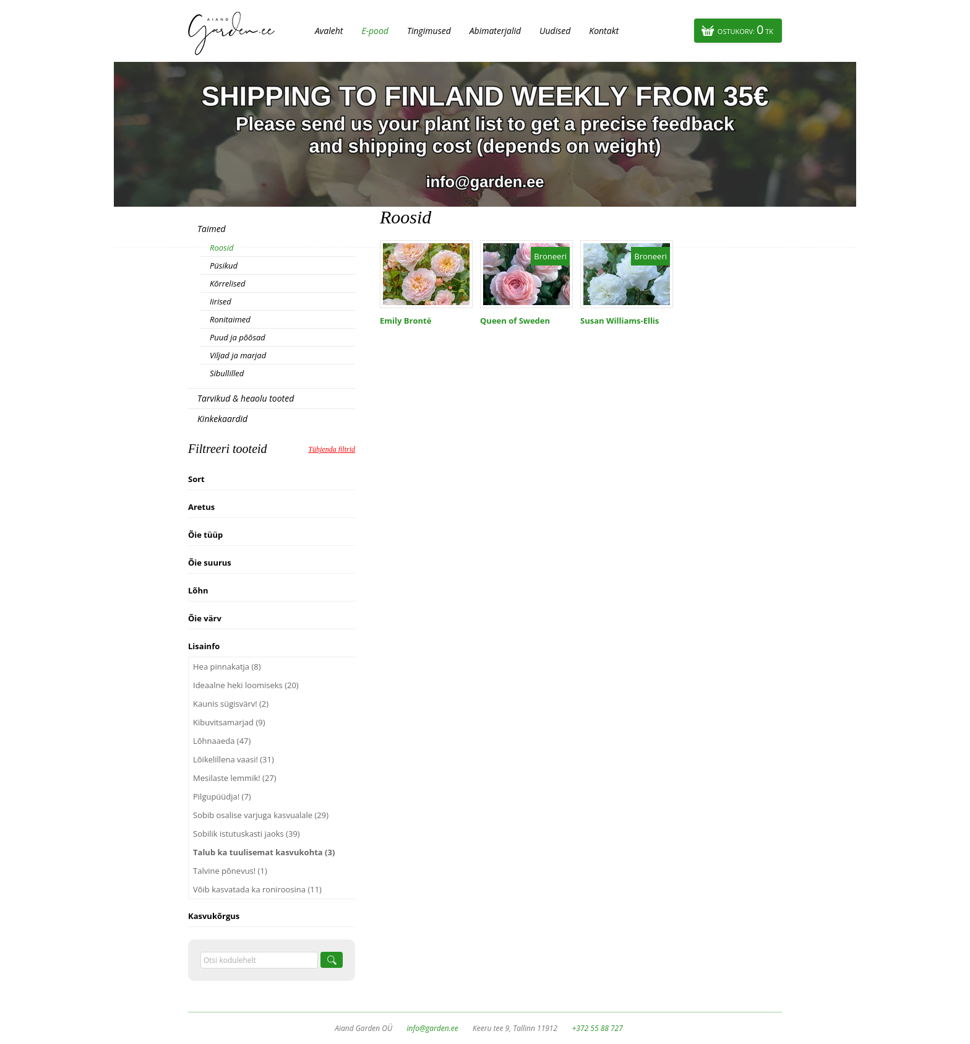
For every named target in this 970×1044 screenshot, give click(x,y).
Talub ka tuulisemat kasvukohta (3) (264, 852)
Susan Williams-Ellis (619, 320)
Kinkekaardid (222, 419)
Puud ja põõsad (237, 337)
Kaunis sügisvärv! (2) (230, 703)
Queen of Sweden (515, 320)
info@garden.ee (432, 1028)
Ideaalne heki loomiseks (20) (246, 685)
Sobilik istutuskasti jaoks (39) (246, 833)
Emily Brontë (405, 320)
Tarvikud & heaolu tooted (245, 398)
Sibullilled (227, 373)
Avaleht (329, 31)
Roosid (221, 247)
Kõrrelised (228, 283)
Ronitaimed (230, 319)
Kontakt (604, 31)
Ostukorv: (745, 29)
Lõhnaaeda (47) (222, 740)
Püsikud (224, 265)
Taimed (211, 229)
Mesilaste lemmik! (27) (235, 777)
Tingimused (429, 31)
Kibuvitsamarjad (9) (229, 722)
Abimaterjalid (495, 31)
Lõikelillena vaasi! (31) (233, 759)
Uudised (554, 31)
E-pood (374, 31)
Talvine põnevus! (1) (230, 870)
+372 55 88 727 (597, 1028)
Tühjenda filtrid (331, 449)
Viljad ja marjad (238, 355)
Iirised (220, 301)
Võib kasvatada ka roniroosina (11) (257, 889)
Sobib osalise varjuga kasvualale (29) (260, 815)
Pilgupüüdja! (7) (222, 796)
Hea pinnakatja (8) (227, 666)
